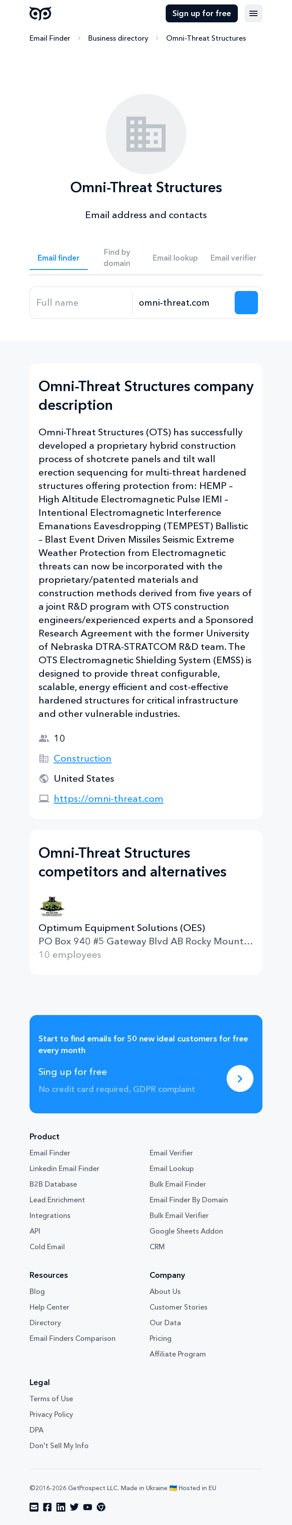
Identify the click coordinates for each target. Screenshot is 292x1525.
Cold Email (47, 1246)
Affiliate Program (178, 1353)
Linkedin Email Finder (64, 1168)
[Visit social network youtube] (87, 1507)
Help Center (49, 1306)
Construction (83, 758)
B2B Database (53, 1184)
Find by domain (116, 257)
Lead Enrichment (57, 1199)
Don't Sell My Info (59, 1445)
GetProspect (41, 13)
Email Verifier (171, 1152)
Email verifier (233, 257)
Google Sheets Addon (186, 1230)
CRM (157, 1246)
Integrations (50, 1215)
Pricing (161, 1338)
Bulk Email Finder (178, 1184)
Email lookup (175, 257)
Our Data (165, 1322)
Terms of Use (51, 1398)
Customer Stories (178, 1306)
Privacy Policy (51, 1414)
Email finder (59, 257)
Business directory (118, 38)
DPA (36, 1429)
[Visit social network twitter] (74, 1507)
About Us (165, 1291)
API (35, 1230)
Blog (37, 1291)
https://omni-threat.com (108, 798)
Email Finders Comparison (73, 1338)
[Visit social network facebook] (47, 1507)
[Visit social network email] (34, 1507)
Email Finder (50, 38)
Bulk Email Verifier (179, 1215)
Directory (45, 1322)
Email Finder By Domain (189, 1199)
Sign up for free (201, 13)
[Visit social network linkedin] (60, 1507)
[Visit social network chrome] (101, 1507)
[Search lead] (246, 302)
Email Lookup (172, 1168)
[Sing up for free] (240, 1078)
